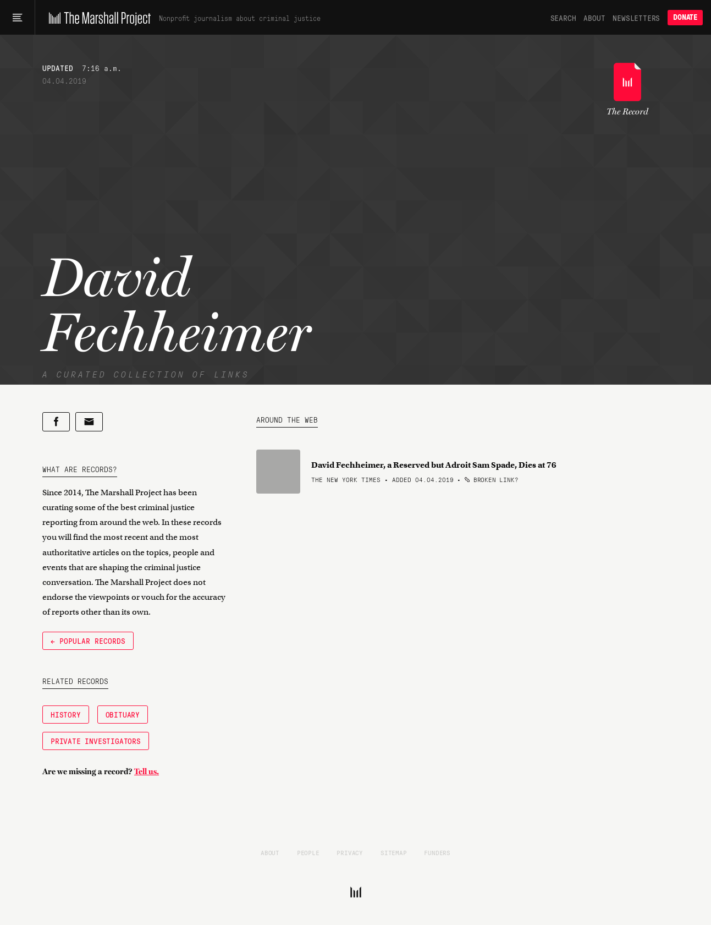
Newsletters (636, 18)
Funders (437, 852)
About (594, 18)
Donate (685, 17)
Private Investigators (96, 741)
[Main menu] (17, 17)
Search (563, 18)
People (308, 852)
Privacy (350, 852)
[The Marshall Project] (97, 17)
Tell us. (146, 771)
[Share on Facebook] (56, 421)
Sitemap (394, 852)
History (66, 714)
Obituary (123, 714)
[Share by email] (89, 421)
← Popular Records (88, 640)
